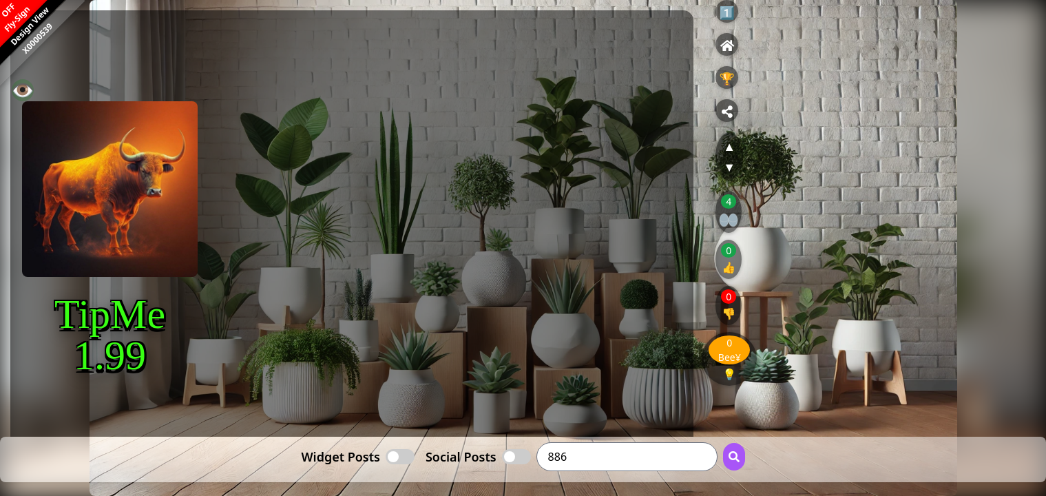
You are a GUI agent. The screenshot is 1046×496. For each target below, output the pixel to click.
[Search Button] (734, 457)
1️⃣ (727, 12)
